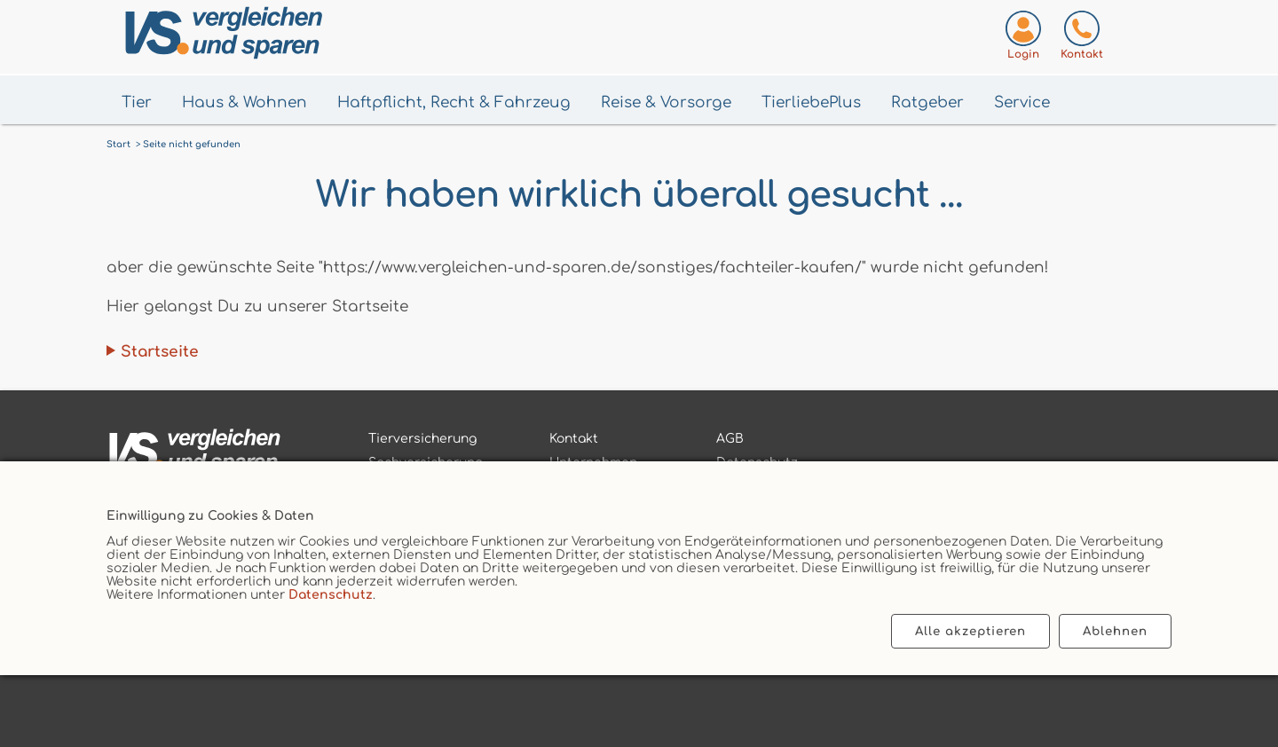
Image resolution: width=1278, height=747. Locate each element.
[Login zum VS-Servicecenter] (1023, 39)
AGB (730, 438)
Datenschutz (330, 595)
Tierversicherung (422, 438)
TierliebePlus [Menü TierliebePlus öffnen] (811, 102)
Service (1022, 102)
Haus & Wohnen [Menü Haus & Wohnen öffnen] (244, 102)
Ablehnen (1115, 631)
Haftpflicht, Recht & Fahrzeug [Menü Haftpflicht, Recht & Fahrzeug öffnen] (454, 102)
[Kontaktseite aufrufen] (1082, 39)
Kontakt (573, 438)
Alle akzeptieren (970, 631)
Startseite (160, 351)
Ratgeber (927, 102)
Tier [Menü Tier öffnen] (137, 102)
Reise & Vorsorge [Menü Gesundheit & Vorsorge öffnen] (666, 102)
